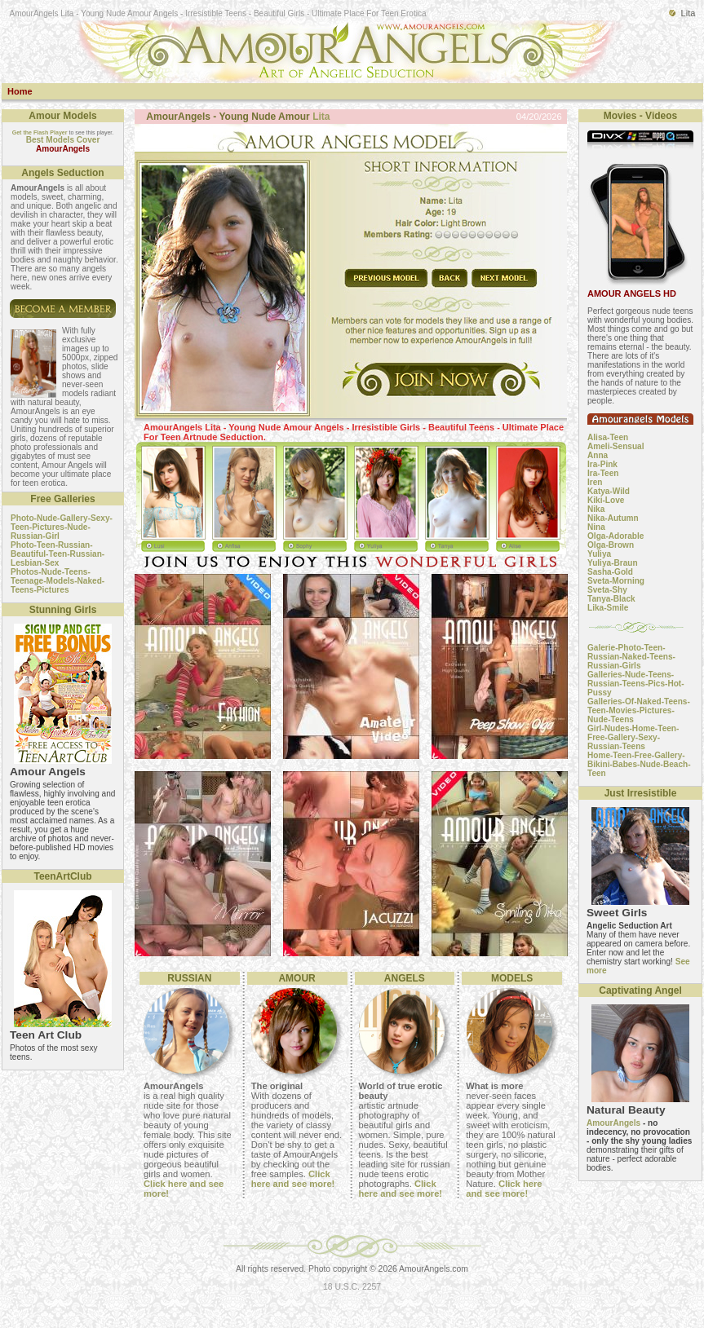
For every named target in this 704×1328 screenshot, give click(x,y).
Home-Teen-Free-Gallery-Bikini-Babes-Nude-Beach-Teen (639, 764)
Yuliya (599, 553)
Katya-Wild (608, 491)
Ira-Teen (602, 473)
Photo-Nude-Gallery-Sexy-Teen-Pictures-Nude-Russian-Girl (62, 527)
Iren (594, 482)
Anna (597, 455)
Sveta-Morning (615, 580)
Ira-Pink (602, 464)
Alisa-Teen (607, 437)
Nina (596, 527)
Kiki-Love (605, 500)
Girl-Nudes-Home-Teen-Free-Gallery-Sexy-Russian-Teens (633, 737)
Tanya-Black (611, 598)
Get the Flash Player (40, 132)
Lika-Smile (607, 607)
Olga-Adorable (615, 536)
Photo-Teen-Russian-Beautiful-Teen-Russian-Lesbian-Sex (57, 553)
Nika (595, 509)
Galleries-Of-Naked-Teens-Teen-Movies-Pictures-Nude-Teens (638, 710)
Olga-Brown (610, 544)
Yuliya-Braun (612, 562)
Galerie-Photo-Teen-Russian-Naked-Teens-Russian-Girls (631, 656)
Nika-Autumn (613, 518)
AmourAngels (613, 1122)
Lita (321, 116)
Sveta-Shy (607, 589)
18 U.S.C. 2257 (352, 1286)
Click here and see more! (293, 1179)
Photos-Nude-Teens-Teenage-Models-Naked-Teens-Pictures (57, 580)
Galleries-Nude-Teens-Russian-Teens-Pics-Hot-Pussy (635, 683)
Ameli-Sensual (615, 446)
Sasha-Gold (610, 571)
